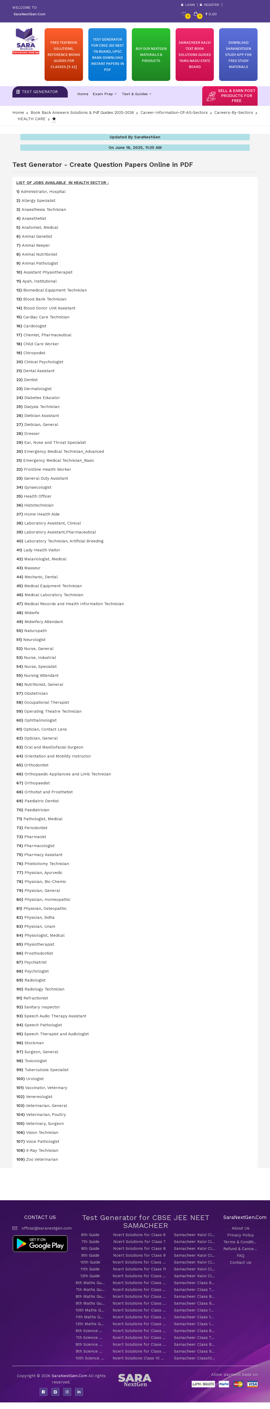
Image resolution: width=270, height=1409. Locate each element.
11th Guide (90, 1269)
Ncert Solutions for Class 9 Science (139, 1351)
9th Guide (90, 1255)
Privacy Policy (240, 1235)
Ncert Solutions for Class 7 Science (139, 1337)
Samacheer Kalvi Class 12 (194, 1276)
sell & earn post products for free (236, 95)
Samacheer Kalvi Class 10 (194, 1262)
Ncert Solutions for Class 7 (139, 1241)
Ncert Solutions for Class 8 (139, 1248)
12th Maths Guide (90, 1323)
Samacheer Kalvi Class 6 (194, 1234)
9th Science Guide (90, 1351)
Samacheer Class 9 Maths (194, 1303)
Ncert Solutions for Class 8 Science (139, 1344)
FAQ (240, 1255)
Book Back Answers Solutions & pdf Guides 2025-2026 (82, 112)
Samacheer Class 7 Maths (194, 1289)
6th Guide (90, 1234)
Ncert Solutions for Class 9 (139, 1255)
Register (209, 5)
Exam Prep (105, 94)
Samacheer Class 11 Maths (194, 1317)
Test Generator (40, 91)
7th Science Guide (90, 1337)
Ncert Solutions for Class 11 (139, 1269)
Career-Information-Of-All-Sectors (174, 112)
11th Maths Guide (90, 1317)
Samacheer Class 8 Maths (194, 1296)
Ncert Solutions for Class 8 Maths (139, 1296)
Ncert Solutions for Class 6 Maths (139, 1282)
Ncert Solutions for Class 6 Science (139, 1330)
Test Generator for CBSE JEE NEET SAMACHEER (145, 1221)
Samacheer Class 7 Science (194, 1337)
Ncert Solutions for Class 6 (139, 1234)
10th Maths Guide (90, 1310)
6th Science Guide (90, 1330)
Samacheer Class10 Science (194, 1358)
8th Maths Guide (90, 1296)
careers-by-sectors (233, 112)
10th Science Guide (90, 1358)
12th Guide (90, 1276)
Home (83, 94)
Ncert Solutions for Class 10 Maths (139, 1310)
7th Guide (90, 1241)
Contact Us (240, 1262)
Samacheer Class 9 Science (194, 1351)
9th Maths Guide (90, 1303)
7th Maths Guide (90, 1289)
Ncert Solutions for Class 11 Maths (139, 1317)
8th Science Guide (90, 1344)
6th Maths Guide (90, 1282)
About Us (240, 1228)
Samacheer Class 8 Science (194, 1344)
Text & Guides (136, 94)
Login (188, 5)
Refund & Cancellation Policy (240, 1248)
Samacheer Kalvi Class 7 (194, 1241)
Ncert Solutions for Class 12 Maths (139, 1323)
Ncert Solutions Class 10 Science (139, 1358)
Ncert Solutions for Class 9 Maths (139, 1303)
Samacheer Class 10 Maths (194, 1310)
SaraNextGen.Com (70, 1375)
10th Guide (90, 1262)
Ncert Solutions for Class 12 (139, 1276)
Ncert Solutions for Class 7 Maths (139, 1289)
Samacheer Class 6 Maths (194, 1282)
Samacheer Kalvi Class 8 (194, 1248)
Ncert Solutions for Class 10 (139, 1262)
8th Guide (90, 1248)
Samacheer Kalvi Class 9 (194, 1255)
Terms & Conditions (240, 1242)
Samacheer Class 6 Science (194, 1330)
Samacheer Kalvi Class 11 (194, 1269)
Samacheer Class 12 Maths (194, 1323)
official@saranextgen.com (47, 1228)
